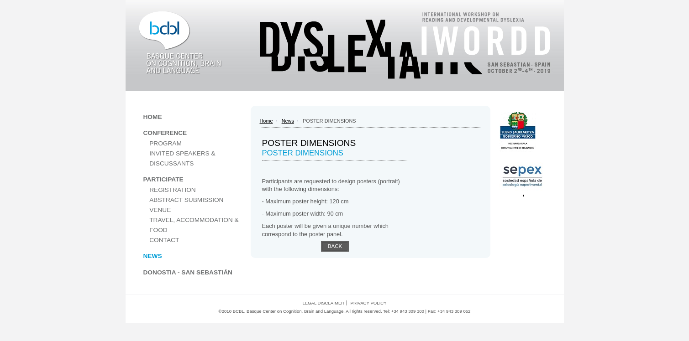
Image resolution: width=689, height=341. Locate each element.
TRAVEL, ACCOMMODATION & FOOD (193, 225)
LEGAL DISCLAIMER (323, 302)
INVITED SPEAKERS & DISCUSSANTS (182, 158)
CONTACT (164, 240)
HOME (152, 117)
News (288, 121)
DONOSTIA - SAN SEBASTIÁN (187, 272)
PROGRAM (165, 143)
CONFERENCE (165, 132)
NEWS (152, 256)
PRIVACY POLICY (369, 302)
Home (266, 121)
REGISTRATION (172, 189)
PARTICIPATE (163, 179)
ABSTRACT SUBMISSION (186, 199)
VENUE (160, 210)
